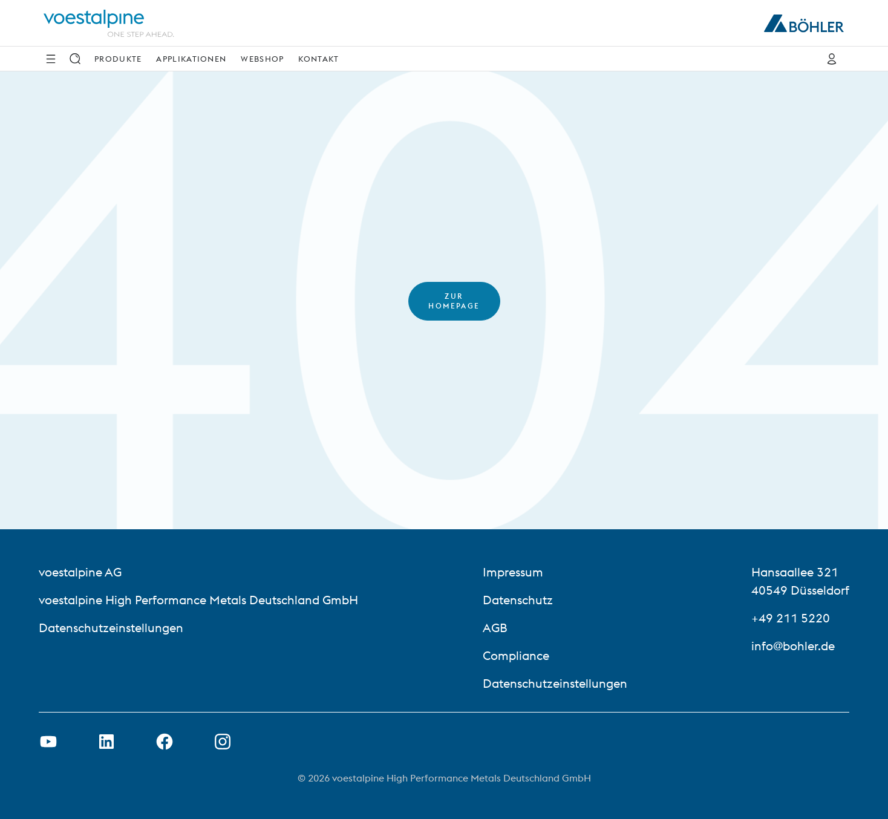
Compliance (516, 655)
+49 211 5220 (790, 617)
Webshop (262, 59)
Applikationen (191, 59)
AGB (495, 627)
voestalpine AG (80, 571)
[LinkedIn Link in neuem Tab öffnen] (106, 741)
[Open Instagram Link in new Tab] (222, 741)
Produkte (118, 59)
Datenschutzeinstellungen (111, 627)
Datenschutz (518, 599)
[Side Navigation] (51, 59)
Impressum (513, 571)
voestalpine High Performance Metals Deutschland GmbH (198, 599)
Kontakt (318, 59)
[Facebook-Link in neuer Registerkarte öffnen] (164, 741)
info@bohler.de (793, 645)
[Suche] (75, 59)
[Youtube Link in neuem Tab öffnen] (48, 741)
